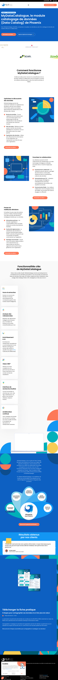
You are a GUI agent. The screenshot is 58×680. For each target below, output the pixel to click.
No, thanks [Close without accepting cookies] (5, 673)
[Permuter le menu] (28, 5)
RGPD (14, 350)
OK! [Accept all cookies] (22, 673)
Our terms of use (8, 668)
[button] (2, 547)
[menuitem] (50, 0)
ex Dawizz (45, 675)
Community (46, 0)
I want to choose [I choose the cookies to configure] (13, 673)
